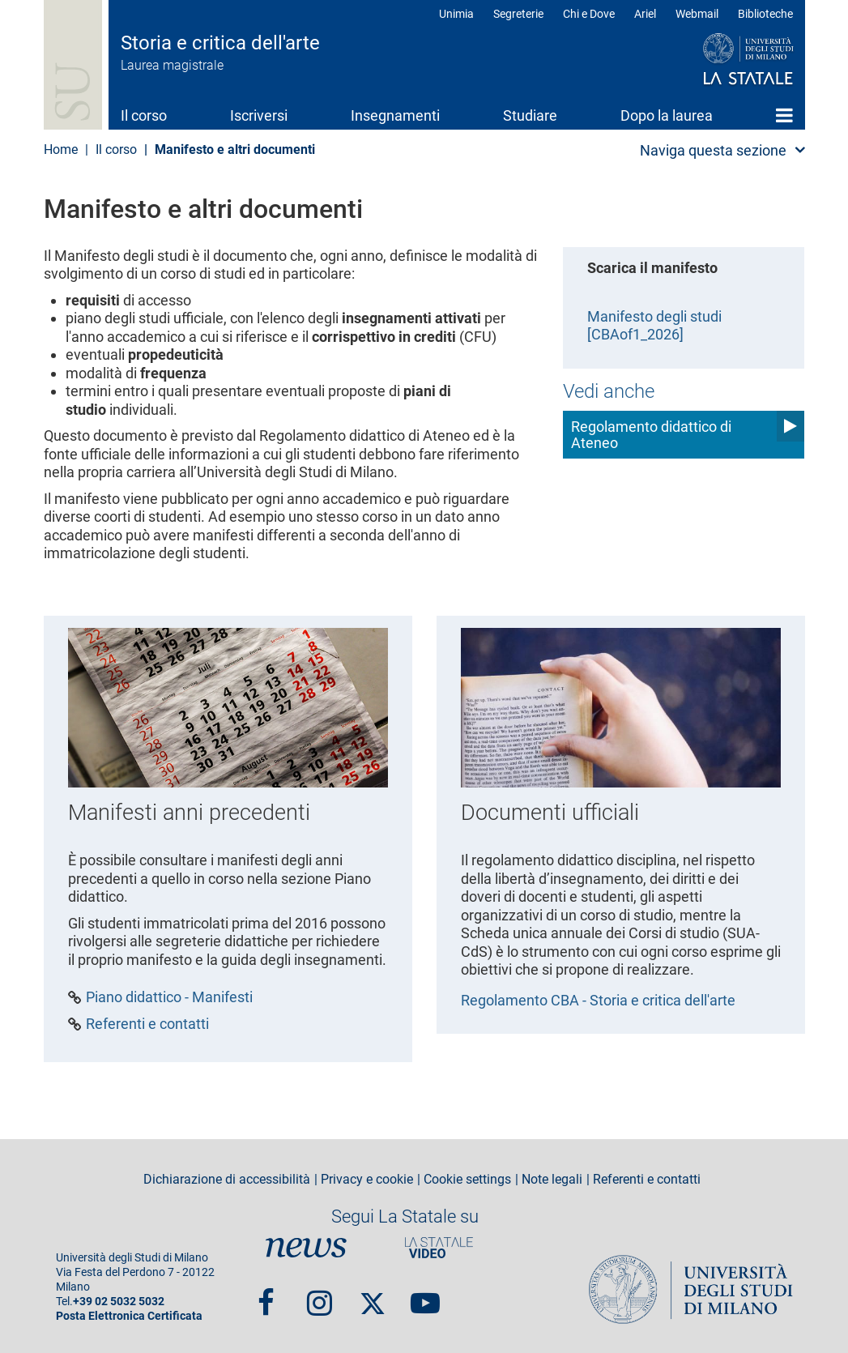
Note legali (552, 1179)
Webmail (696, 13)
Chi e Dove (589, 13)
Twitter (372, 1295)
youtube (425, 1295)
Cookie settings (467, 1179)
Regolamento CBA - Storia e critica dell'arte (598, 1000)
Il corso (144, 115)
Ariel (645, 13)
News (306, 1247)
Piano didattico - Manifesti (169, 997)
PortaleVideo (439, 1247)
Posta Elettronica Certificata (129, 1316)
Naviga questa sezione (713, 150)
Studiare (530, 115)
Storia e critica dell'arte (220, 42)
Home (784, 115)
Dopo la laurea (666, 115)
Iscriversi (259, 115)
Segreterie (518, 13)
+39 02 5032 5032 (118, 1301)
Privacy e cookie (367, 1179)
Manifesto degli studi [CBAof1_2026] (654, 326)
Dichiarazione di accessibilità (226, 1179)
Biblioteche (765, 13)
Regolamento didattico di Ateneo (651, 434)
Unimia (456, 13)
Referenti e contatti (147, 1024)
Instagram (319, 1295)
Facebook (266, 1295)
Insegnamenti (395, 115)
